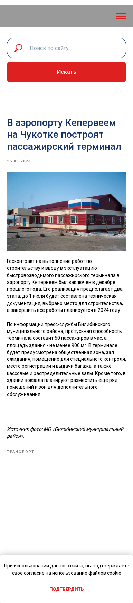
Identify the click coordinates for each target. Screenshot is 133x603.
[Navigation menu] (121, 16)
